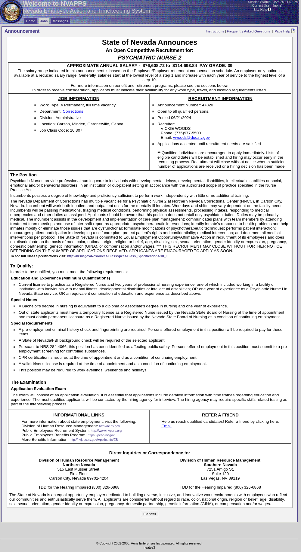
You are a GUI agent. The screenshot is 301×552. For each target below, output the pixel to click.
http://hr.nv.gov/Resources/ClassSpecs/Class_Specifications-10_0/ (117, 256)
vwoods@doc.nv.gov (191, 137)
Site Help (260, 9)
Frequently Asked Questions (248, 31)
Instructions (215, 31)
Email (166, 426)
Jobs (44, 21)
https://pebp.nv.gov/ (101, 435)
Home (30, 21)
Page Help (282, 31)
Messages (60, 21)
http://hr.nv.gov (109, 426)
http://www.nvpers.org (106, 430)
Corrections (73, 111)
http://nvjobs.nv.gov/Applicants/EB (94, 439)
